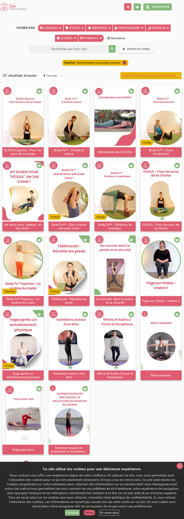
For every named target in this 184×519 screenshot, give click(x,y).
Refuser (89, 513)
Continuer (72, 513)
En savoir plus (109, 513)
